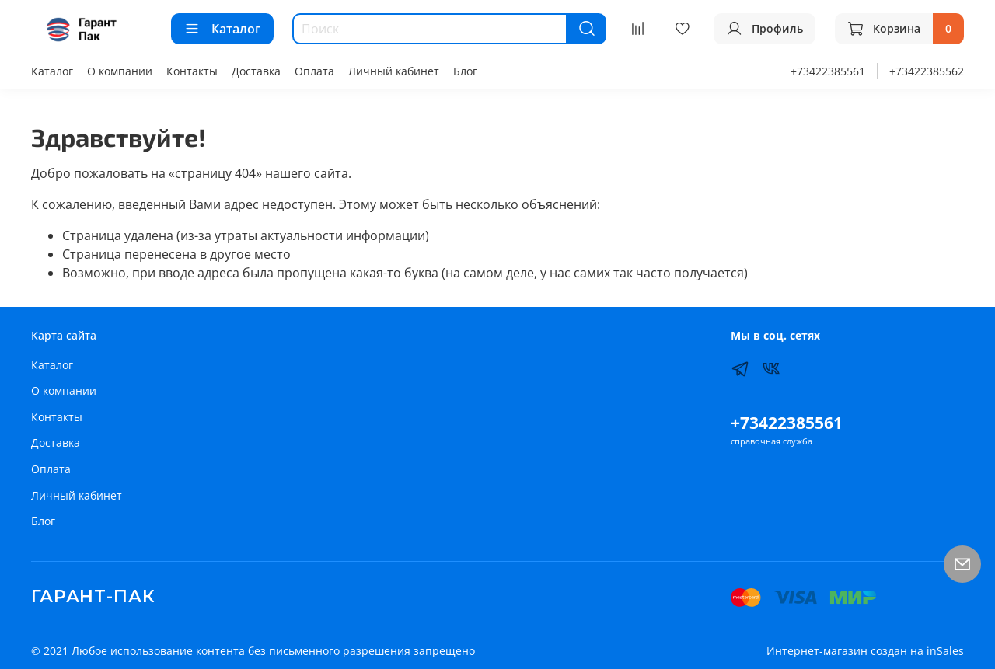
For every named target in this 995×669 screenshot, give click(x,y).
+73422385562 (926, 71)
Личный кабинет (393, 71)
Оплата (314, 71)
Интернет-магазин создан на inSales (865, 650)
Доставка (256, 71)
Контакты (192, 71)
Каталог (222, 28)
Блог (465, 71)
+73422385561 (828, 71)
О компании (119, 71)
